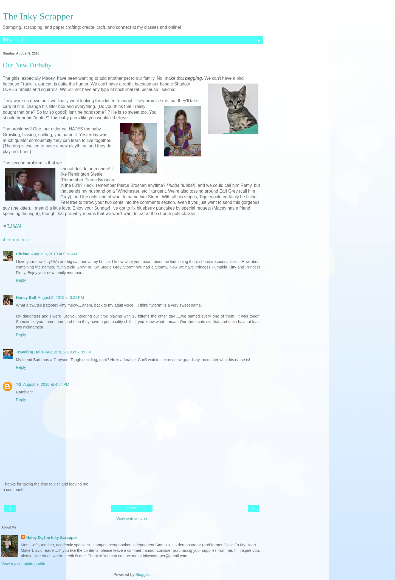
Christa (23, 254)
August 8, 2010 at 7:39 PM (69, 352)
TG (18, 384)
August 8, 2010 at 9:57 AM (54, 254)
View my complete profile (23, 563)
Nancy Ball (26, 297)
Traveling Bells (30, 352)
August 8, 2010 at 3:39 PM (61, 297)
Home (131, 508)
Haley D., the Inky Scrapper (51, 537)
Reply (21, 280)
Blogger (142, 574)
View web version (131, 518)
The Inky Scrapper (38, 16)
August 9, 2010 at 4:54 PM (46, 384)
